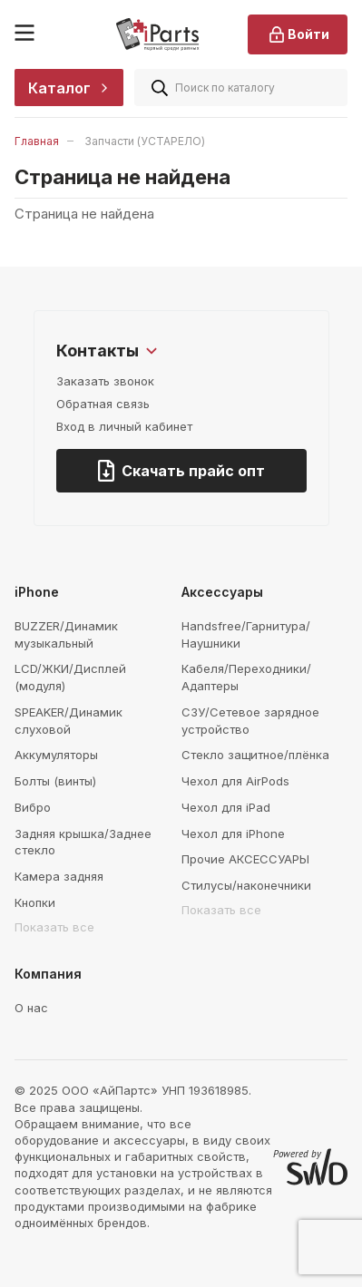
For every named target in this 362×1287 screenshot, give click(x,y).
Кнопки (35, 902)
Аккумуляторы (56, 754)
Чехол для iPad (225, 807)
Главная (37, 141)
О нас (31, 1007)
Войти (297, 34)
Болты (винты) (55, 781)
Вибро (33, 807)
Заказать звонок (105, 381)
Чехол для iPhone (233, 833)
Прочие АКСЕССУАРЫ (245, 859)
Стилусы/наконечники (246, 885)
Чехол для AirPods (235, 781)
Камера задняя (59, 876)
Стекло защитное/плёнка (255, 754)
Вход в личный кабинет (124, 426)
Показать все (54, 927)
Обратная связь (103, 403)
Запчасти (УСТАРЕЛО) (144, 141)
